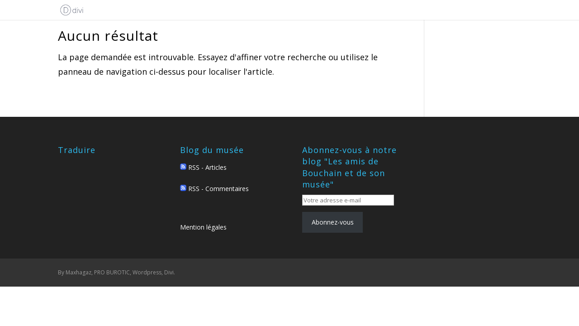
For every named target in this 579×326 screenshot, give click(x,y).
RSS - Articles (203, 167)
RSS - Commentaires (214, 188)
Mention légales (203, 227)
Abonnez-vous (333, 222)
